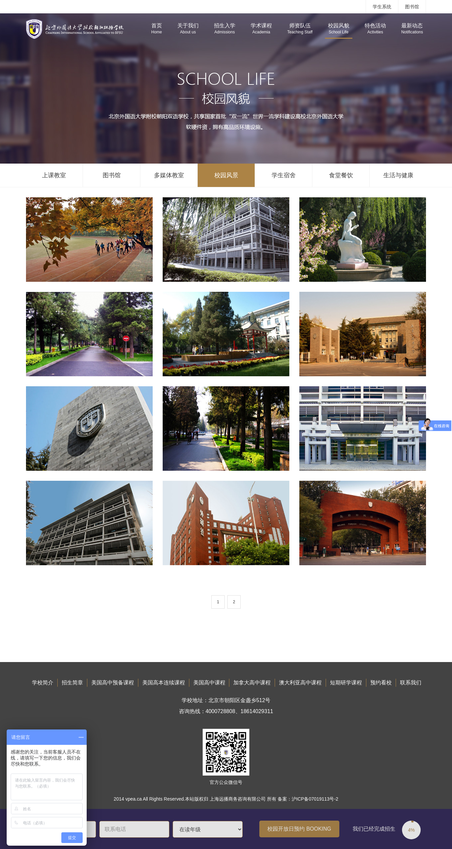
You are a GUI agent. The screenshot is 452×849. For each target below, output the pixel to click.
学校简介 (42, 682)
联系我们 (410, 682)
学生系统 (382, 6)
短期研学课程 (346, 682)
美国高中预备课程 (112, 682)
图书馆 (412, 6)
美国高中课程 (209, 682)
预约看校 (381, 682)
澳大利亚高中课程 (300, 682)
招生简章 (72, 682)
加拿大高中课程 (252, 682)
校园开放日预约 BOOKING (299, 829)
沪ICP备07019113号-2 (315, 799)
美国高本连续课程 (163, 682)
